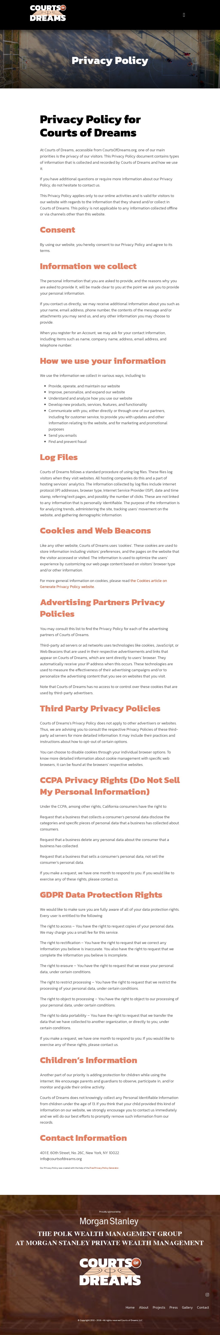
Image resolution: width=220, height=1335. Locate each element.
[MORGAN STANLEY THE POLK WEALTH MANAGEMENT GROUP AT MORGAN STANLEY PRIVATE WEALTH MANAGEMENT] (110, 1217)
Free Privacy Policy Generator (104, 1168)
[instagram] (207, 1294)
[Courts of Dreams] (48, 6)
